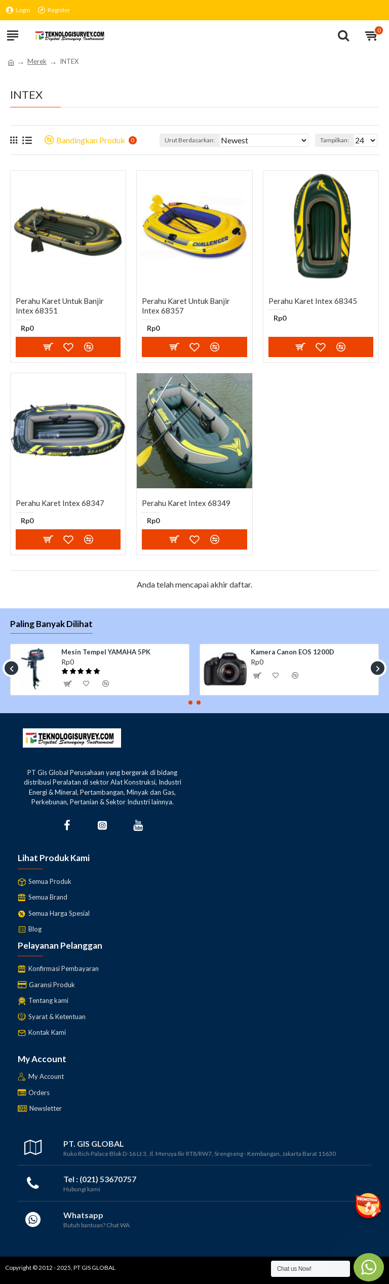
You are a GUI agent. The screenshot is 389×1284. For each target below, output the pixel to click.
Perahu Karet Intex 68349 (186, 503)
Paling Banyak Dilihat (51, 623)
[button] (11, 668)
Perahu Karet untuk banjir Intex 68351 (60, 306)
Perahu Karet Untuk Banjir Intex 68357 (186, 306)
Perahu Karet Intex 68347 (60, 503)
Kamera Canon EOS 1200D (292, 652)
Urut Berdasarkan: (190, 140)
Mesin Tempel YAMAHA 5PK (105, 652)
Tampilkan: (334, 140)
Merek (37, 61)
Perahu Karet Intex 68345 (312, 300)
